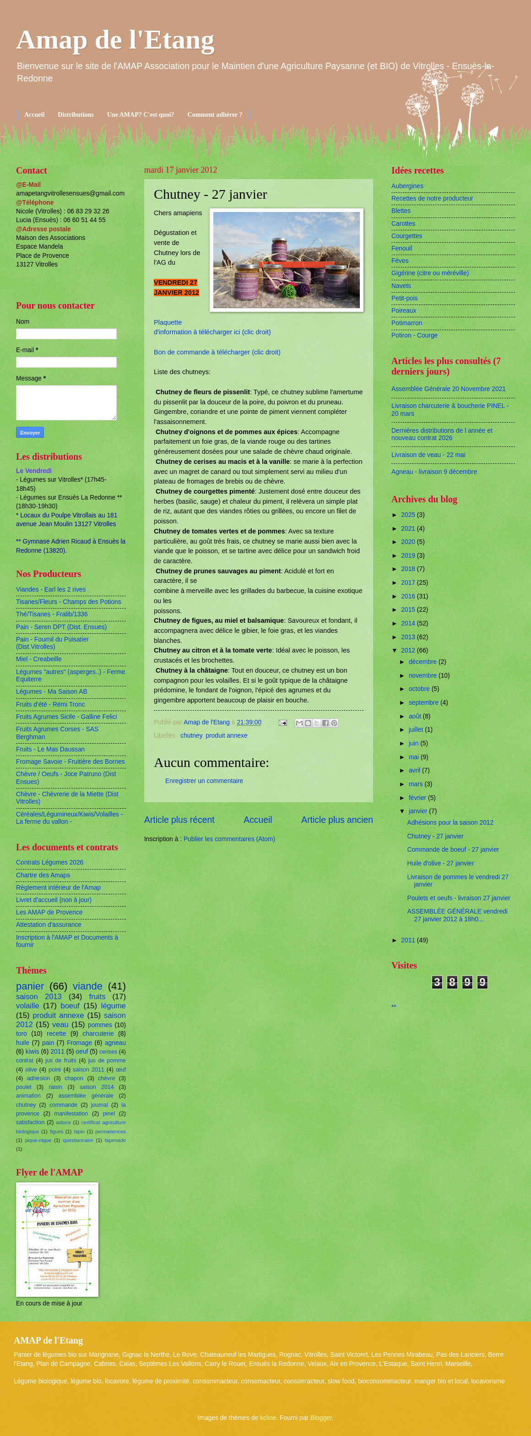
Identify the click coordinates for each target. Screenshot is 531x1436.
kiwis (32, 1051)
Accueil (34, 114)
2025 (409, 514)
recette (56, 1033)
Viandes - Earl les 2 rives (51, 589)
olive (31, 1069)
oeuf (82, 1051)
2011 (57, 1051)
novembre (424, 675)
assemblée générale (86, 1096)
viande (88, 986)
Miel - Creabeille (39, 659)
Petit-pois (404, 298)
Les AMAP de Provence (49, 912)
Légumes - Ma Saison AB (51, 691)
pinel (109, 1113)
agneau (115, 1042)
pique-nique (38, 1140)
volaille (27, 1005)
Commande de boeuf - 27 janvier (453, 849)
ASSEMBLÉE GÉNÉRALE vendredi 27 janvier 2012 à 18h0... (457, 915)
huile (22, 1042)
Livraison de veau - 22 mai (428, 454)
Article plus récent (179, 820)
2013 (409, 637)
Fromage (79, 1042)
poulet (24, 1087)
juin (414, 743)
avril (415, 770)
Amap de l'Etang (115, 39)
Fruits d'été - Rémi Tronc (50, 704)
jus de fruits (60, 1060)
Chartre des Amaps (43, 875)
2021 (409, 528)
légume (113, 1005)
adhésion (38, 1078)
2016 (409, 596)
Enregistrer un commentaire (204, 781)
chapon (74, 1078)
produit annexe (226, 735)
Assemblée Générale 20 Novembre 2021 (448, 389)
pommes (100, 1025)
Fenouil (401, 248)
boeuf (69, 1005)
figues (56, 1131)
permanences (110, 1131)
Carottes (403, 223)
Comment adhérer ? (215, 114)
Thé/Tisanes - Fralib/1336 (52, 614)
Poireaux (403, 310)
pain (48, 1042)
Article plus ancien (337, 820)
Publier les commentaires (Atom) (229, 839)
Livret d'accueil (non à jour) (54, 900)
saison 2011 (88, 1069)
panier (30, 986)
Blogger (321, 1417)
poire (55, 1069)
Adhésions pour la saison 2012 (450, 822)
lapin (79, 1131)
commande (63, 1105)
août (416, 716)
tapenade (115, 1140)
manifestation (71, 1113)
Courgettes (407, 236)
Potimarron (406, 323)
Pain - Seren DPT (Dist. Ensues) (61, 627)
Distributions (76, 114)
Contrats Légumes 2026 (49, 862)
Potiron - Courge (414, 335)
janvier (419, 811)
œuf (121, 1069)
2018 (409, 569)
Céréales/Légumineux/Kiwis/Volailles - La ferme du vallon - (69, 818)
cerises (108, 1052)
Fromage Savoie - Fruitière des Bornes (70, 761)
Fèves (400, 260)
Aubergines (407, 186)
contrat (24, 1060)
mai (415, 757)
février (418, 797)
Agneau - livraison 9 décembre (434, 471)
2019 (409, 555)
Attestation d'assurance (48, 924)
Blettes (401, 210)
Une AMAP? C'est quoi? (140, 114)
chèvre (106, 1078)
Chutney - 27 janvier (435, 836)
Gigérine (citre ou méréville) (430, 273)
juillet (417, 729)
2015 (409, 609)
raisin (56, 1087)
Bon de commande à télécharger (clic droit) (217, 352)
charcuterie (98, 1033)
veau (60, 1024)
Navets (401, 286)
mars (417, 784)
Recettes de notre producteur (432, 198)
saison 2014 (97, 1087)
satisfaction (30, 1122)
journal (99, 1105)
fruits (97, 996)
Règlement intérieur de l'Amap (58, 887)
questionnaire (78, 1140)
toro (21, 1033)
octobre (420, 688)
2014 (409, 623)
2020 (409, 541)
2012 (409, 650)
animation (28, 1096)
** (393, 1007)
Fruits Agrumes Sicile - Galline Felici (66, 716)
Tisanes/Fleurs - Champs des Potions (68, 601)
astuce (63, 1122)
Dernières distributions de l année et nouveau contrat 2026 (442, 434)
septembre (424, 702)
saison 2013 (39, 996)
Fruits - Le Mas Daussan (50, 749)
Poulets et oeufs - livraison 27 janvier (458, 898)
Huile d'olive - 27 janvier (440, 863)
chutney (191, 735)
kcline (268, 1417)
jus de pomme (107, 1060)
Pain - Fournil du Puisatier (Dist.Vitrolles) (52, 643)
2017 (409, 582)
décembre (424, 661)
